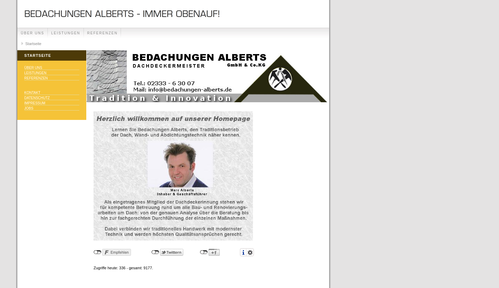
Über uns (32, 33)
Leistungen (65, 33)
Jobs (28, 108)
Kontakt (32, 93)
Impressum (34, 103)
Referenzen (102, 33)
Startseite (33, 44)
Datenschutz (37, 98)
